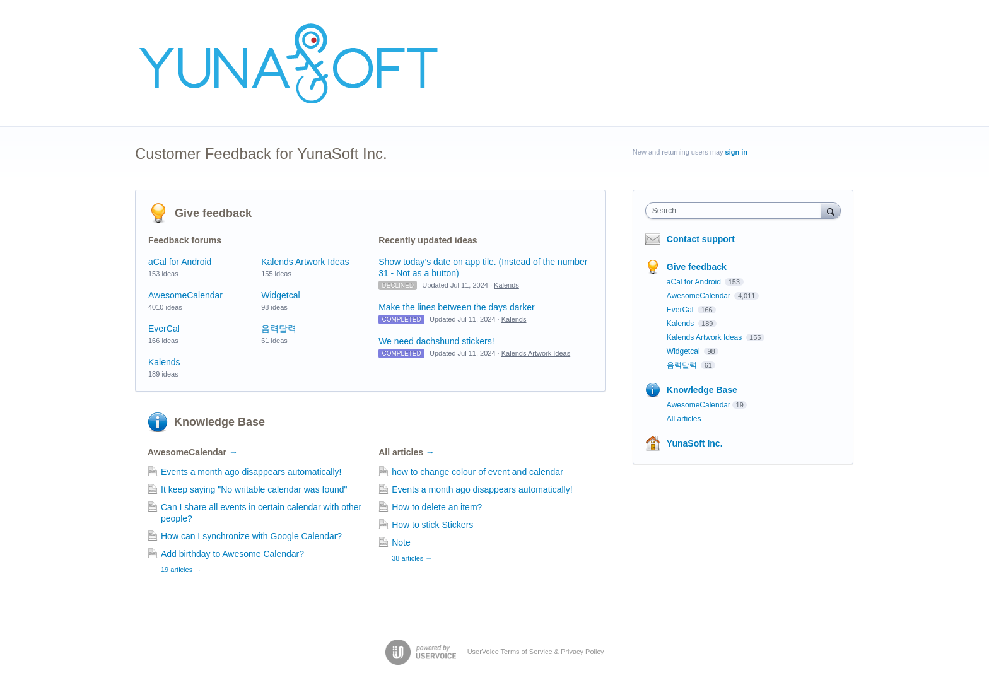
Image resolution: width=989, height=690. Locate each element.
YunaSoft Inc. (695, 443)
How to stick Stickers (432, 525)
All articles (406, 452)
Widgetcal (280, 295)
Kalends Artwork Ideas (305, 262)
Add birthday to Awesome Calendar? (232, 554)
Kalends (164, 362)
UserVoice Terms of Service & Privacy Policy (535, 651)
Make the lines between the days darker (456, 307)
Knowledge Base (219, 422)
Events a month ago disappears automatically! (251, 472)
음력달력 (278, 329)
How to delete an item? (437, 507)
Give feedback (213, 213)
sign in (736, 152)
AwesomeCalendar (185, 295)
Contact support (701, 239)
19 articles (181, 569)
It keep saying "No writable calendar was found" (254, 489)
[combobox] (736, 210)
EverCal (164, 329)
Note (401, 542)
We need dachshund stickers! (436, 341)
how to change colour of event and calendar (477, 472)
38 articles (412, 558)
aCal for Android (179, 262)
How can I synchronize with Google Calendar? (251, 536)
